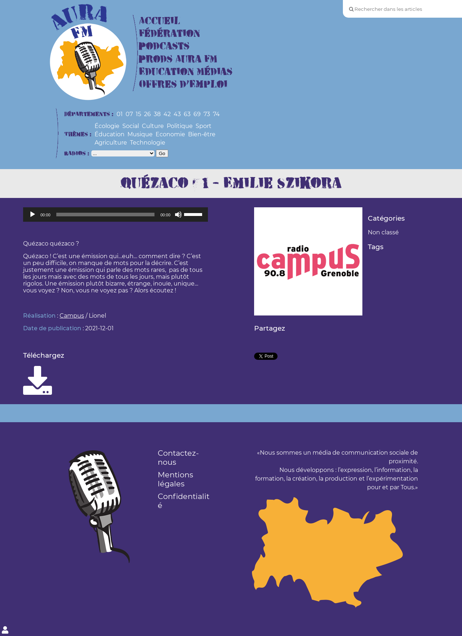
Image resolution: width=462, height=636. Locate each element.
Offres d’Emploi (183, 84)
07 (129, 114)
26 (147, 114)
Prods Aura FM (178, 59)
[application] (115, 214)
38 (157, 114)
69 (197, 114)
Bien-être (201, 134)
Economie (170, 134)
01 (120, 114)
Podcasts (164, 46)
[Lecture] (32, 214)
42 (167, 114)
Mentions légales (175, 479)
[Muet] (178, 214)
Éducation (110, 134)
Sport (204, 126)
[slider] (105, 214)
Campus (72, 315)
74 (216, 114)
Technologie (147, 142)
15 (138, 114)
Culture (153, 126)
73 (207, 114)
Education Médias (185, 72)
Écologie (107, 126)
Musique (140, 134)
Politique (180, 126)
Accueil (159, 21)
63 (187, 114)
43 (177, 114)
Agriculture (111, 142)
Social (130, 126)
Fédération (169, 33)
